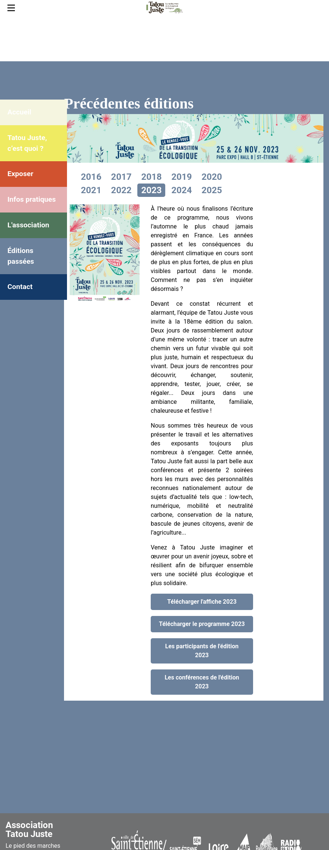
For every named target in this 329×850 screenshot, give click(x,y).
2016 (91, 177)
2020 (211, 177)
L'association (28, 225)
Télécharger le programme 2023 (202, 623)
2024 (181, 190)
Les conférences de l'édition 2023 (201, 682)
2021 (91, 190)
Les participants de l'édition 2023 (202, 651)
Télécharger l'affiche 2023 (201, 601)
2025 (211, 190)
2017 (121, 177)
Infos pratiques (31, 199)
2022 (121, 190)
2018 (151, 177)
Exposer (20, 173)
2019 (181, 177)
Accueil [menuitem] (19, 112)
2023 (151, 190)
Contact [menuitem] (19, 286)
